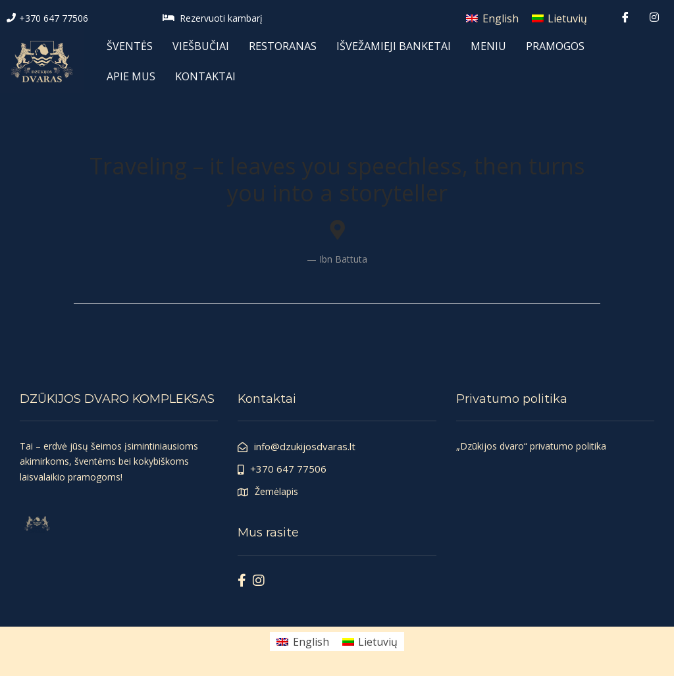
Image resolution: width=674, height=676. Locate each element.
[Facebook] (625, 16)
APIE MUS (131, 76)
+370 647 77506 (53, 18)
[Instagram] (654, 16)
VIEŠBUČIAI (200, 46)
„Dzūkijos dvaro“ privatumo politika (531, 446)
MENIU (488, 46)
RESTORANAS (283, 46)
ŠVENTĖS (130, 46)
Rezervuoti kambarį (221, 18)
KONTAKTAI (205, 76)
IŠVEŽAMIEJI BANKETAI (393, 46)
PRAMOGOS (555, 46)
